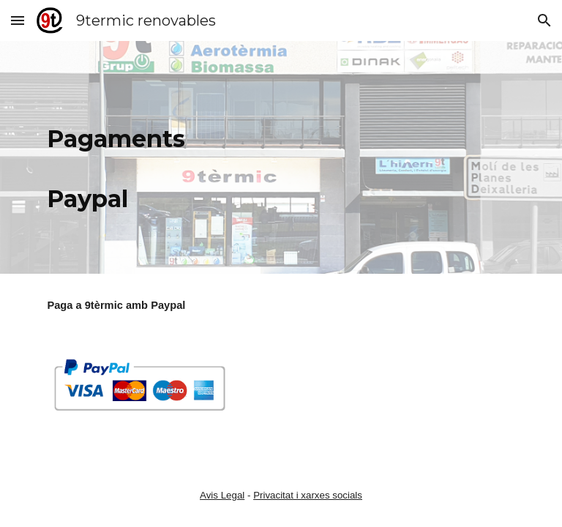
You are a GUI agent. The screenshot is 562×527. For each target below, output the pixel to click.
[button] (17, 20)
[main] (116, 157)
